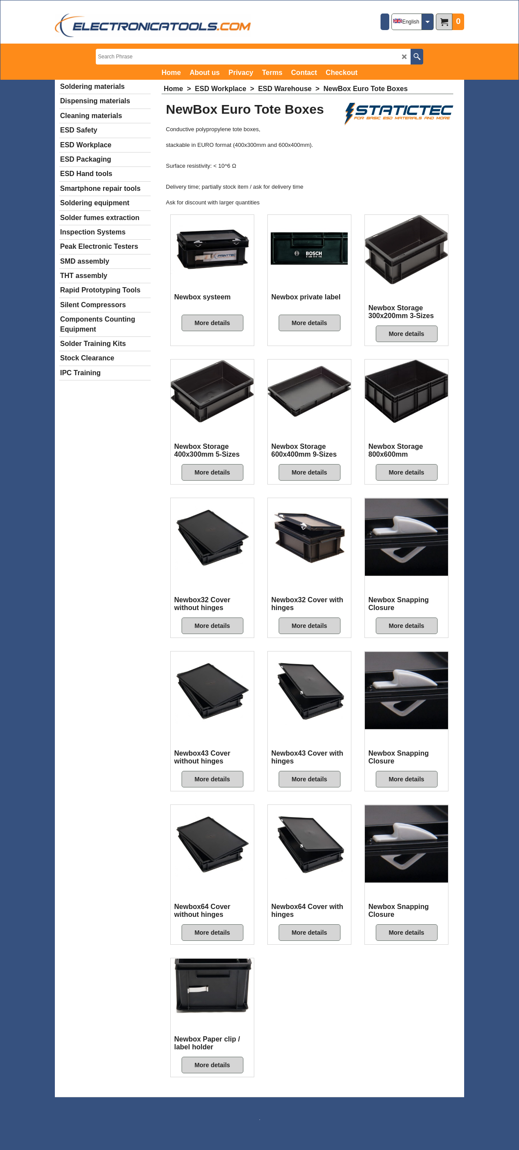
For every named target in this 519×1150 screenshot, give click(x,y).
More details (212, 322)
